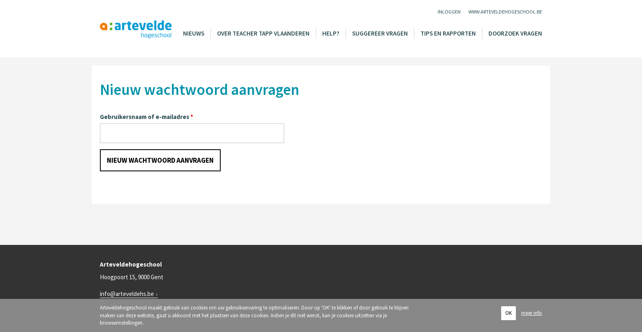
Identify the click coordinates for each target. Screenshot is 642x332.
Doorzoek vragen (515, 33)
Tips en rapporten (448, 33)
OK (508, 313)
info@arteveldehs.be (127, 294)
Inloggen (449, 12)
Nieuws (193, 33)
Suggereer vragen (380, 33)
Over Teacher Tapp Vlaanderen (263, 33)
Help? (330, 33)
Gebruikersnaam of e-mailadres (146, 117)
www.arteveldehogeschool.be (505, 12)
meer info (531, 313)
